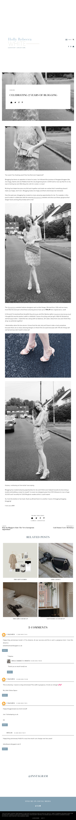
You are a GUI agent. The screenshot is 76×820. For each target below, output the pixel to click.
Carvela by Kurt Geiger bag (62, 314)
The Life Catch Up (20, 619)
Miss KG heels (34, 314)
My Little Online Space (10, 690)
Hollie (10, 733)
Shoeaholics (38, 197)
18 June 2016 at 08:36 (36, 661)
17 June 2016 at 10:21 (21, 634)
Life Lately (56, 579)
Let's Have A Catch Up (56, 619)
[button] (67, 39)
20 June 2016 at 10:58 (22, 679)
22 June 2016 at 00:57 (20, 733)
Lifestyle (41, 520)
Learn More (35, 818)
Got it (43, 818)
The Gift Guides (20, 579)
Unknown (11, 634)
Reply (5, 650)
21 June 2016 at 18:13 (21, 703)
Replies (10, 656)
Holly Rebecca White (21, 661)
